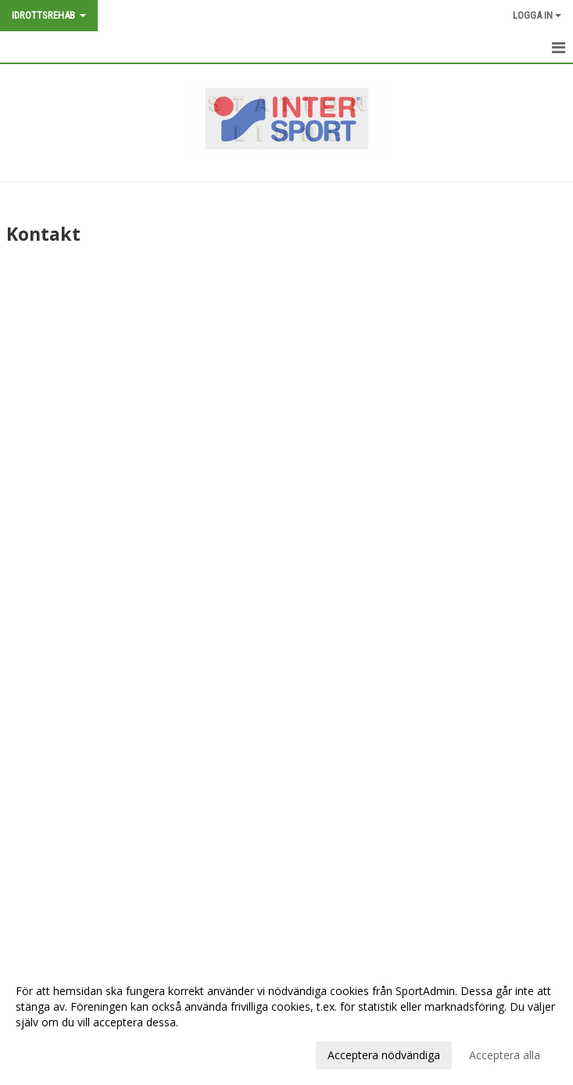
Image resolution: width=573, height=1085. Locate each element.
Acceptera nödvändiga (384, 1054)
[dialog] (286, 1022)
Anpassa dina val (58, 1053)
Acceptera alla (504, 1054)
